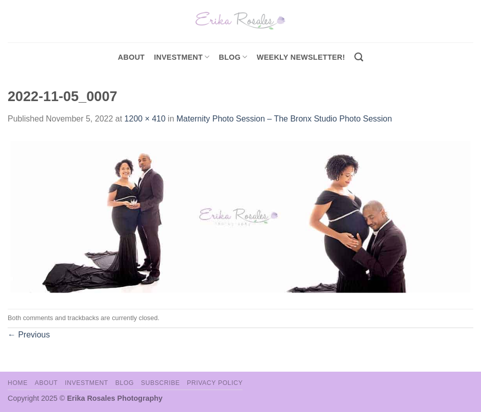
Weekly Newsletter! (301, 57)
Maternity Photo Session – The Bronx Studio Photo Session (284, 118)
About (131, 57)
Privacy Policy (215, 382)
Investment (86, 382)
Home (18, 382)
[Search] (358, 57)
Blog (233, 57)
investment (181, 57)
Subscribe (160, 382)
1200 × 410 (145, 118)
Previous (29, 334)
